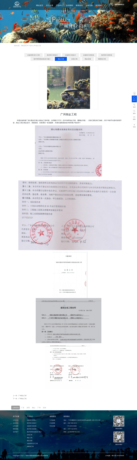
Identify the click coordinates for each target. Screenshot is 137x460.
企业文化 (15, 423)
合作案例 (69, 5)
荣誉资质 (15, 429)
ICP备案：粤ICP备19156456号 (114, 456)
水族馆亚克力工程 (33, 55)
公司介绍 (15, 420)
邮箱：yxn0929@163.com (72, 432)
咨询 (134, 98)
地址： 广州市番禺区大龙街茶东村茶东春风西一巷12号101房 (82, 420)
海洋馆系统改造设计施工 (42, 59)
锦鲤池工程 (102, 59)
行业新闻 (52, 423)
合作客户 (15, 432)
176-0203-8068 (70, 426)
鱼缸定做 (88, 59)
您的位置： (17, 45)
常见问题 (52, 426)
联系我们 (99, 5)
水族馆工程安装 (88, 55)
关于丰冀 (49, 5)
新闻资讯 (79, 5)
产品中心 (59, 5)
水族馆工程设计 (70, 55)
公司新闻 (52, 420)
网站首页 (39, 5)
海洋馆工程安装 (106, 55)
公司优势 (15, 426)
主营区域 (15, 408)
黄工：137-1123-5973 (70, 429)
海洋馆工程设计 (52, 55)
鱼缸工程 (38, 45)
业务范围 (89, 5)
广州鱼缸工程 (22, 395)
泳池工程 (74, 59)
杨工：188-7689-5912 (70, 423)
